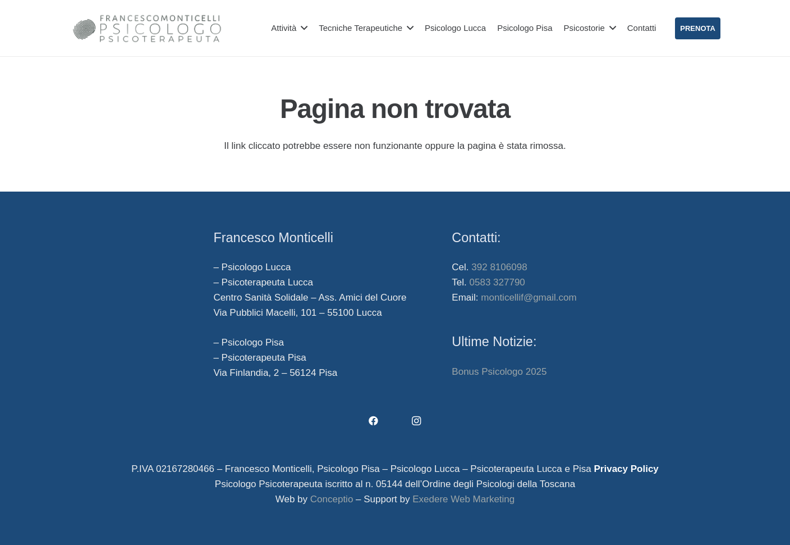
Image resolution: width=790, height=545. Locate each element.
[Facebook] (374, 421)
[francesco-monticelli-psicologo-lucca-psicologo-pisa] (147, 28)
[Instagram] (417, 421)
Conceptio (331, 499)
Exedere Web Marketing (463, 499)
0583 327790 (497, 282)
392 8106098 (499, 267)
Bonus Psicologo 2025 (499, 371)
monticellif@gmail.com (528, 297)
